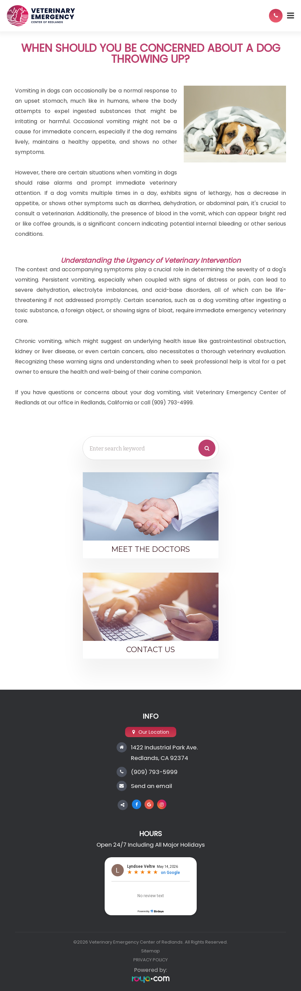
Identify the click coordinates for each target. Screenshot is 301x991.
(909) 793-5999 (154, 772)
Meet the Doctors (150, 549)
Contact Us (150, 649)
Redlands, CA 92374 (159, 758)
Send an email (151, 786)
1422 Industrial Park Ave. (164, 747)
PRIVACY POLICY (150, 960)
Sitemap (150, 951)
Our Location (153, 732)
